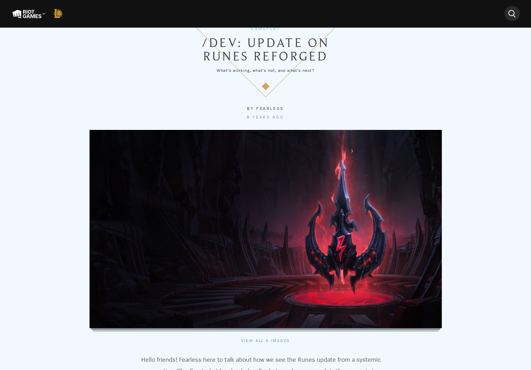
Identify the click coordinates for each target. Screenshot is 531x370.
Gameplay (265, 28)
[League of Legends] (59, 13)
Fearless (270, 108)
